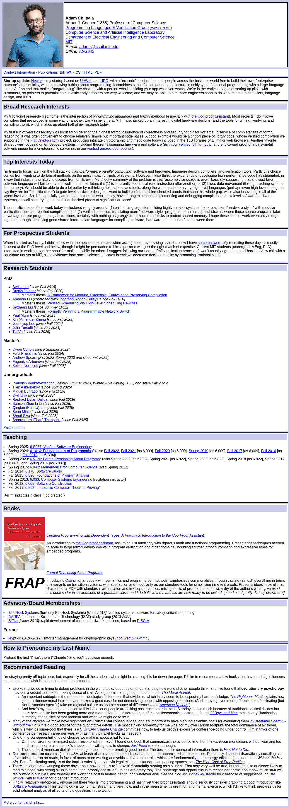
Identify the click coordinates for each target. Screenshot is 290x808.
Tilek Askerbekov (26, 387)
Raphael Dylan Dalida (30, 399)
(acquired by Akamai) (132, 638)
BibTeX (65, 72)
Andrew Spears (24, 357)
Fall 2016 (268, 451)
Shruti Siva (21, 416)
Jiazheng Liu (22, 307)
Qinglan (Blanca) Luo (29, 408)
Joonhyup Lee (23, 324)
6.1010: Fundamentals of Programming (61, 451)
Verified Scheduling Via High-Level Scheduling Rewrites (92, 303)
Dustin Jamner (24, 291)
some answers (209, 243)
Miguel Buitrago (25, 391)
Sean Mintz (21, 412)
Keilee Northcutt (25, 366)
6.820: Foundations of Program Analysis (57, 475)
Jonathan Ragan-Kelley (78, 299)
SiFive (13, 621)
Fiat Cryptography (44, 140)
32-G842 (86, 51)
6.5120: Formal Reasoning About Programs (65, 459)
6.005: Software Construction (48, 483)
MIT (68, 42)
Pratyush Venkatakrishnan (33, 383)
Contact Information (19, 72)
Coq (68, 580)
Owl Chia (19, 395)
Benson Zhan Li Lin (28, 403)
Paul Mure (20, 315)
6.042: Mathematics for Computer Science (64, 467)
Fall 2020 (162, 451)
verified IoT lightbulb (195, 144)
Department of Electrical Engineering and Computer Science (119, 37)
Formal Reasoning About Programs (74, 573)
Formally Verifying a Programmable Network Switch (89, 311)
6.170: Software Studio (43, 471)
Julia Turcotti (22, 328)
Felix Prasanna (24, 353)
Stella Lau (20, 287)
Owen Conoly (23, 349)
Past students (14, 427)
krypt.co (14, 638)
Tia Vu (17, 332)
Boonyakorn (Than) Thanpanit (36, 420)
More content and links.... (23, 802)
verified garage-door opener (109, 148)
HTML (88, 72)
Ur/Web (86, 81)
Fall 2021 (128, 451)
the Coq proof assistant (210, 116)
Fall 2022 (111, 451)
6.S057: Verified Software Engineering (60, 447)
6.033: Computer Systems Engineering (61, 479)
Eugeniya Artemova (28, 362)
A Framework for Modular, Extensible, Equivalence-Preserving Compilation (107, 295)
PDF (98, 72)
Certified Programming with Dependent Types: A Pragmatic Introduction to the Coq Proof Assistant (125, 535)
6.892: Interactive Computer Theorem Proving (62, 488)
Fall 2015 (30, 455)
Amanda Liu (22, 299)
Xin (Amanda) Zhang (29, 319)
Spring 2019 (198, 451)
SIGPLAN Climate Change (101, 729)
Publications (48, 72)
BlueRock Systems (23, 613)
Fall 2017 (234, 451)
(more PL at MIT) (161, 28)
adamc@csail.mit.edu (98, 46)
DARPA (14, 617)
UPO (104, 81)
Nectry (36, 81)
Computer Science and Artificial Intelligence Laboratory (114, 32)
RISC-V (143, 621)
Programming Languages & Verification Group (107, 27)
